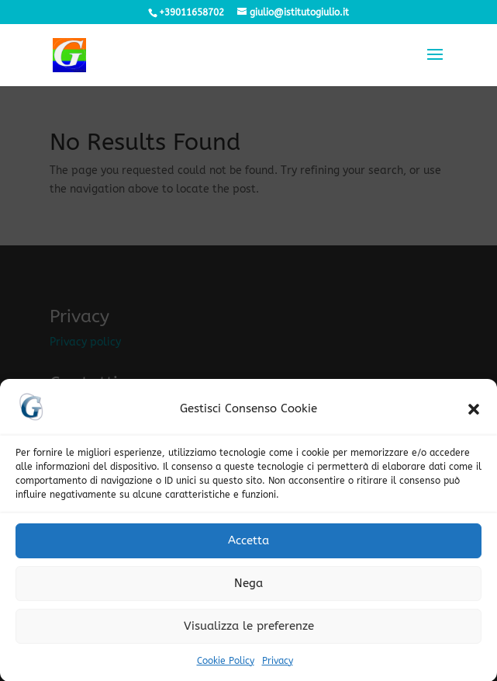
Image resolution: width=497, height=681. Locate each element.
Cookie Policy (225, 667)
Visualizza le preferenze (249, 633)
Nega (248, 590)
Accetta (248, 547)
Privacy (277, 667)
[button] (473, 416)
